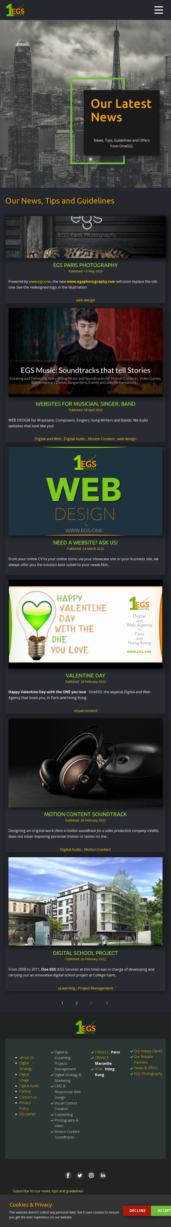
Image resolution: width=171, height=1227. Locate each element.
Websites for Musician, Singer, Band (86, 404)
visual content (85, 710)
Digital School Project (85, 953)
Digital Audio (75, 438)
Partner (25, 1091)
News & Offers (146, 1067)
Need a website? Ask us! (85, 543)
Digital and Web (48, 438)
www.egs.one (40, 281)
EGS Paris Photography (85, 265)
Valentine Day (85, 676)
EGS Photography (148, 1073)
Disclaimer (27, 1114)
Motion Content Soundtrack (85, 814)
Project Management (95, 988)
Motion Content (102, 438)
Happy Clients (152, 1051)
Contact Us (28, 1097)
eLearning (67, 988)
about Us (26, 1057)
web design (85, 300)
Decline (138, 1210)
